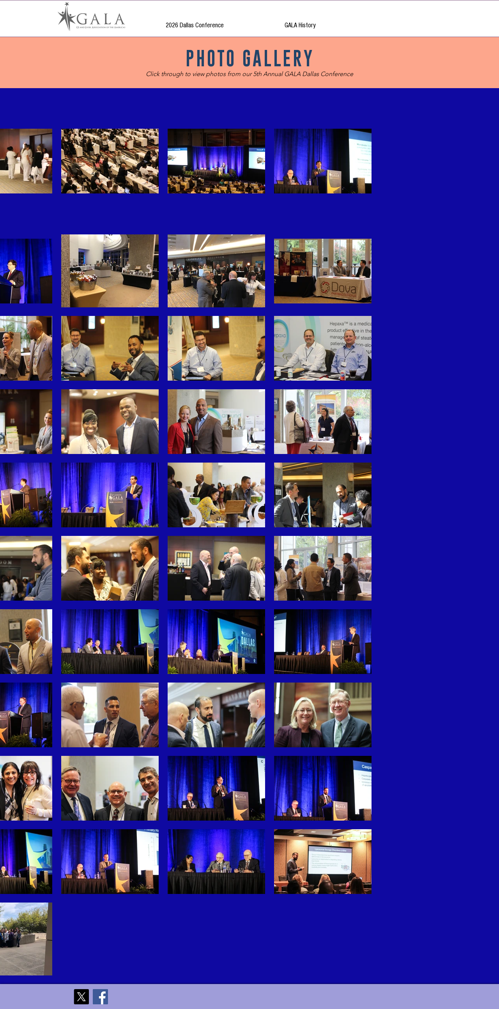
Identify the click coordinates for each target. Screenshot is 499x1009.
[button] (300, 21)
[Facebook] (100, 996)
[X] (81, 996)
